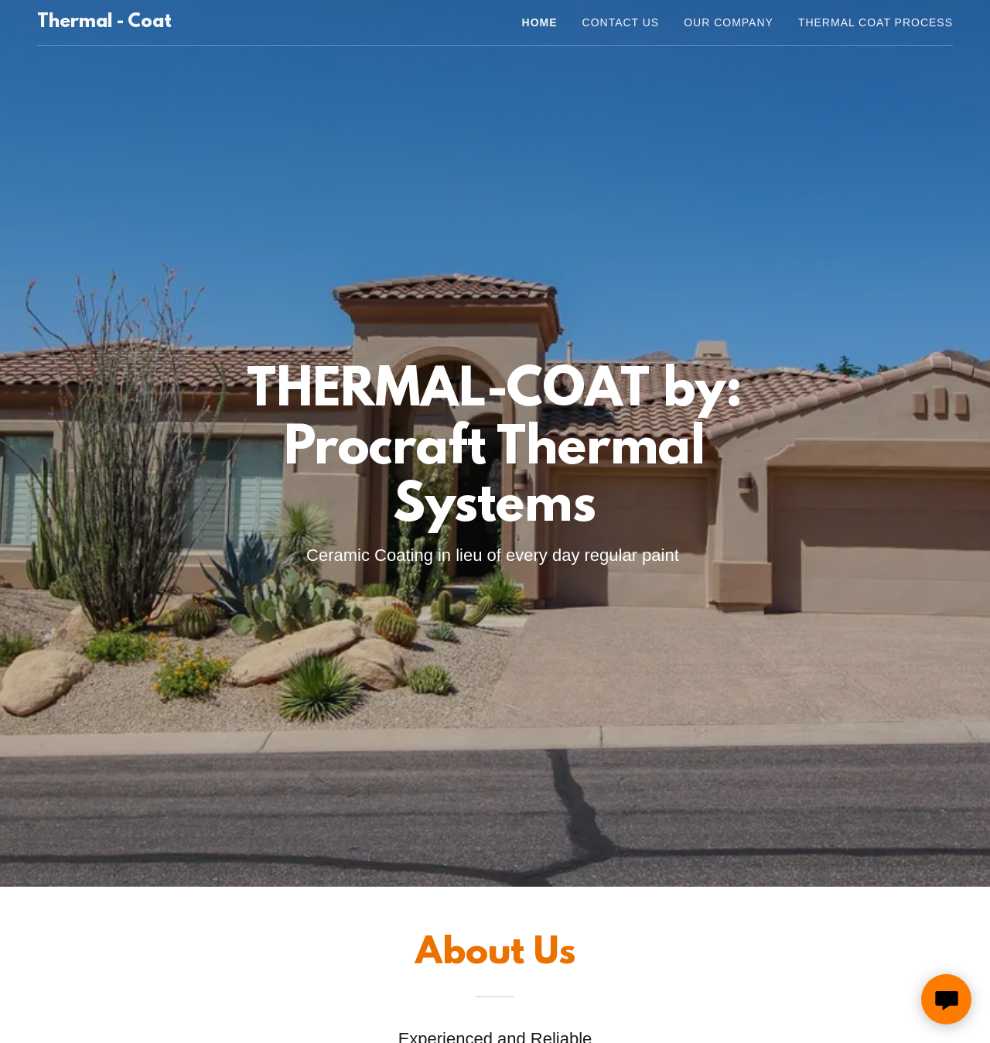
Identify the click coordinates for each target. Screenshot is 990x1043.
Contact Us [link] (621, 22)
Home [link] (540, 22)
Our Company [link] (728, 22)
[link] (104, 22)
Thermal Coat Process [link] (875, 22)
